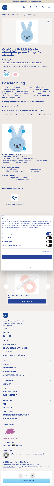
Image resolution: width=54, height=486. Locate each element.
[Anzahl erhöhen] (32, 475)
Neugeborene (9, 352)
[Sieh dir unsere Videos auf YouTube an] (10, 336)
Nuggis (6, 364)
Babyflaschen (9, 368)
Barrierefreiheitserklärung (16, 415)
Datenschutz (9, 411)
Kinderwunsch (9, 344)
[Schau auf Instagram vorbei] (7, 336)
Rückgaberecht (10, 395)
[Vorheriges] (6, 286)
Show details (45, 251)
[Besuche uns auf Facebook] (4, 336)
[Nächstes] (47, 286)
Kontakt (7, 384)
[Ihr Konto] (37, 7)
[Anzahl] (26, 475)
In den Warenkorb (26, 481)
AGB (4, 404)
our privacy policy (32, 227)
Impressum (8, 408)
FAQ (4, 388)
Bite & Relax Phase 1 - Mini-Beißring (19, 296)
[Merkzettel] (31, 7)
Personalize (27, 262)
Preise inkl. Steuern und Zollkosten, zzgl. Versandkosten (21, 63)
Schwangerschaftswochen (15, 348)
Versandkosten (10, 391)
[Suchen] (24, 7)
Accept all (27, 257)
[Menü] (49, 7)
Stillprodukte (9, 371)
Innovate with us (10, 419)
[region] (27, 31)
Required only (27, 267)
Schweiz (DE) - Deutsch (10, 438)
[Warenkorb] (43, 7)
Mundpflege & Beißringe (14, 375)
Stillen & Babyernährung (14, 355)
